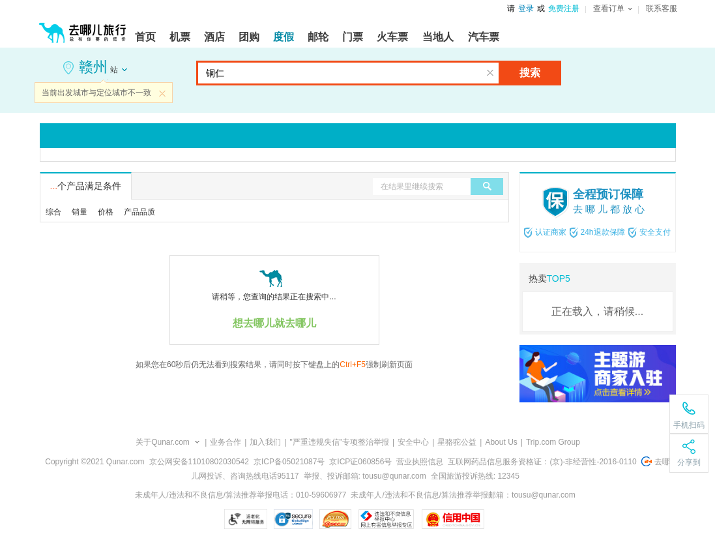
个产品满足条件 (86, 186)
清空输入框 (490, 73)
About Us (501, 442)
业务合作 (225, 442)
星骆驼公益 (456, 442)
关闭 (162, 93)
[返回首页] (82, 27)
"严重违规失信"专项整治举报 (340, 442)
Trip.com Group (553, 442)
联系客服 (661, 8)
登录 (526, 8)
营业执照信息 (419, 461)
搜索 (529, 72)
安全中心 (413, 442)
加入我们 (265, 442)
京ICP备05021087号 (289, 461)
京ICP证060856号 (360, 461)
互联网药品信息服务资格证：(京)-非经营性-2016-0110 (542, 461)
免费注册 (563, 8)
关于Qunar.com (163, 442)
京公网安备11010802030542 (199, 461)
